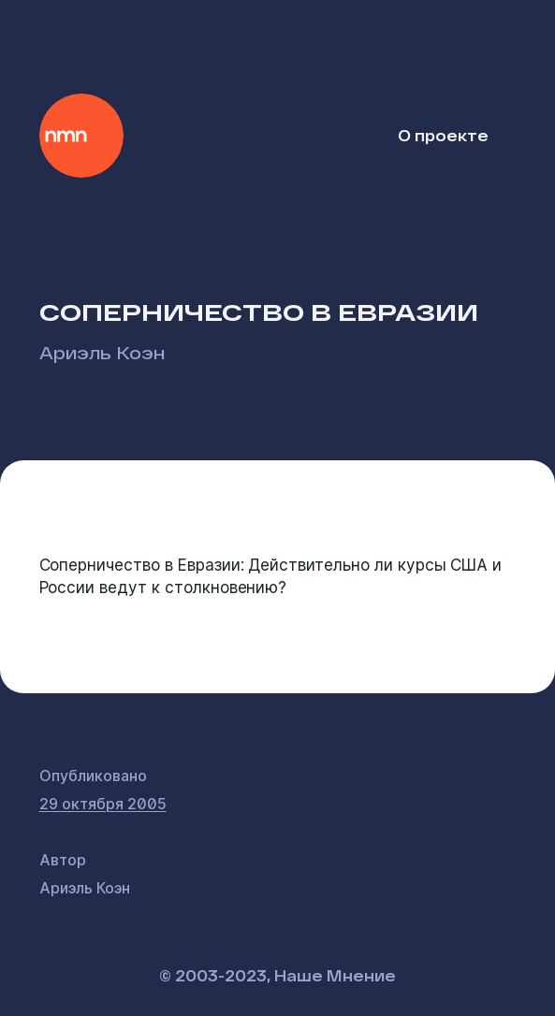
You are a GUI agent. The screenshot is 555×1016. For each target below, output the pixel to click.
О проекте (443, 135)
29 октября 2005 (103, 803)
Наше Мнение (81, 136)
